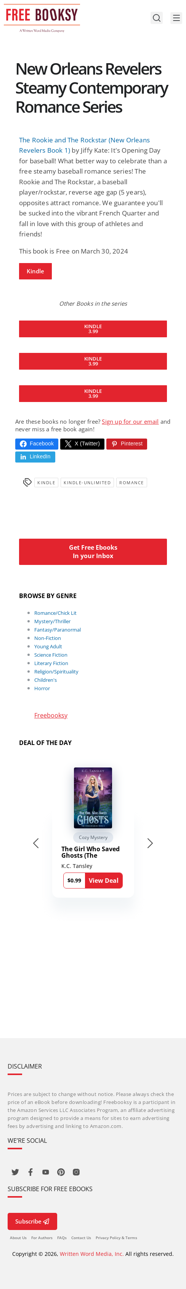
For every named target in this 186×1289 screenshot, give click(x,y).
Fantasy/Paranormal (57, 629)
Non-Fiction (47, 638)
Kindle (35, 271)
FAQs (62, 1237)
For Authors (42, 1237)
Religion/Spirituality (56, 671)
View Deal (104, 880)
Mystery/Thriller (52, 621)
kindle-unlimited (87, 482)
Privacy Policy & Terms (116, 1237)
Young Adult (48, 646)
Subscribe (32, 1221)
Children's (45, 679)
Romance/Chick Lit (55, 612)
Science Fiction (50, 654)
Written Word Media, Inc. (92, 1253)
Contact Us (81, 1237)
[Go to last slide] (36, 843)
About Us (18, 1237)
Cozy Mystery (93, 837)
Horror (42, 688)
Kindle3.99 (93, 329)
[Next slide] (150, 843)
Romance (131, 482)
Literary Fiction (51, 663)
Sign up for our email (130, 421)
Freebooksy (50, 715)
